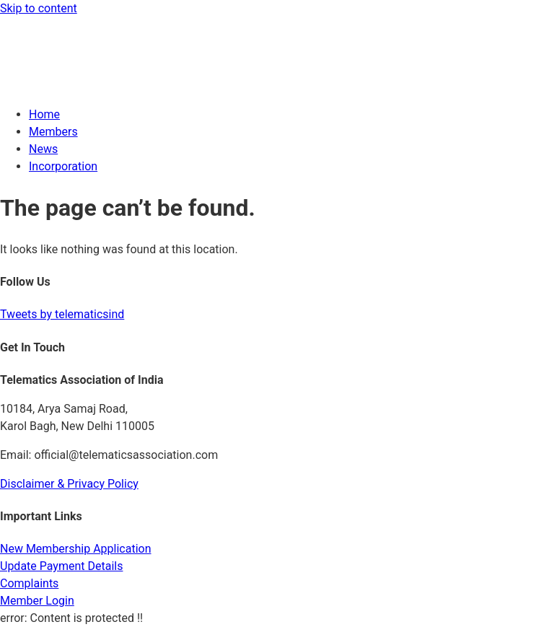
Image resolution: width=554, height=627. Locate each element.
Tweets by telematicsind (62, 314)
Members (53, 132)
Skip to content (38, 8)
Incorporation (63, 166)
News (43, 149)
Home (44, 114)
